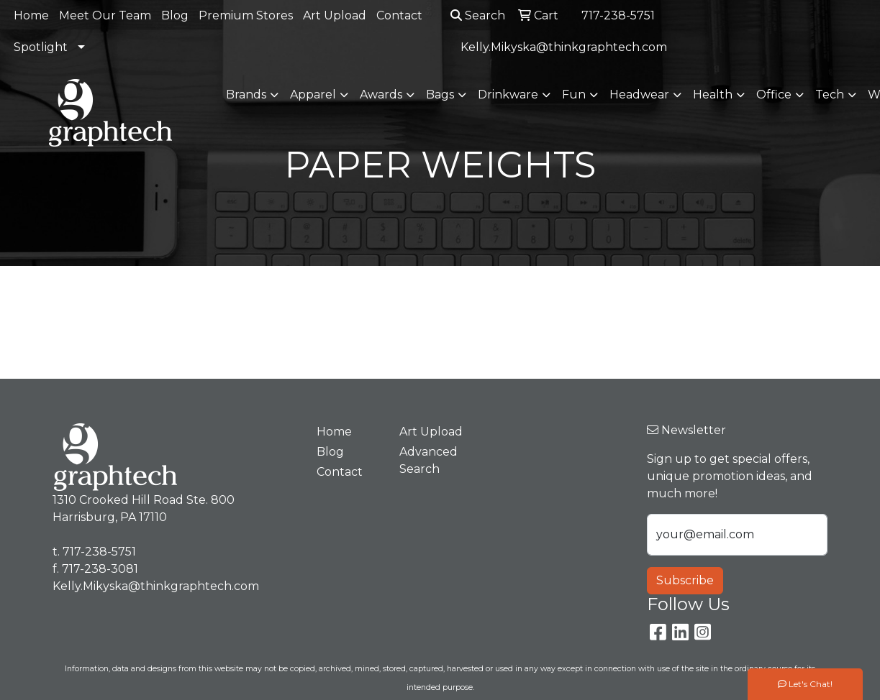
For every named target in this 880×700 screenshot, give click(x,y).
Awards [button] (381, 94)
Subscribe (685, 580)
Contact (399, 15)
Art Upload (334, 15)
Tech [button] (829, 94)
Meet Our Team (105, 15)
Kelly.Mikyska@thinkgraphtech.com (564, 47)
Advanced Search (428, 460)
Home (31, 15)
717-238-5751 (618, 15)
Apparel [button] (313, 94)
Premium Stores (246, 15)
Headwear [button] (639, 94)
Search (477, 15)
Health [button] (712, 94)
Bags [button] (440, 94)
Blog (175, 15)
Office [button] (773, 94)
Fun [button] (574, 94)
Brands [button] (246, 94)
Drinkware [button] (508, 94)
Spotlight (41, 47)
